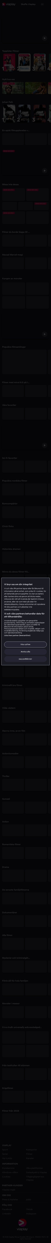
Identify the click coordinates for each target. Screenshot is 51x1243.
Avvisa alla (25, 652)
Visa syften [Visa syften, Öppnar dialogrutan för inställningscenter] (25, 644)
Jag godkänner (25, 659)
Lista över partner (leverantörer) (17, 635)
